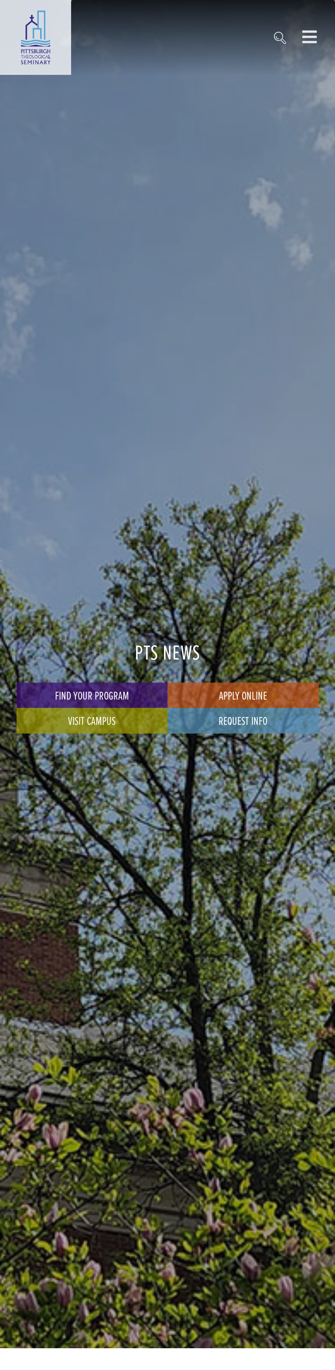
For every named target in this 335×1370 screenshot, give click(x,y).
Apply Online (243, 695)
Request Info (243, 720)
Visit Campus (92, 720)
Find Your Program (92, 695)
